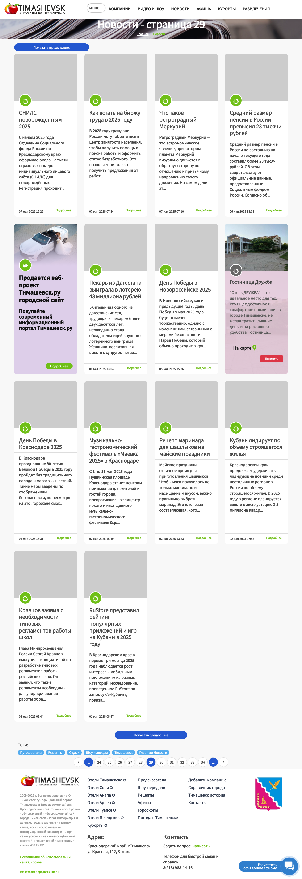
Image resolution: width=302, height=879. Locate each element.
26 (120, 762)
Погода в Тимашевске (158, 817)
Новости (180, 9)
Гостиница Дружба (251, 282)
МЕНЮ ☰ (96, 8)
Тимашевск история (206, 795)
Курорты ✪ (97, 825)
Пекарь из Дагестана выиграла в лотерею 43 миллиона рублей (115, 289)
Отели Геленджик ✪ (105, 817)
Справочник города (206, 787)
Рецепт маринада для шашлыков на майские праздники (184, 446)
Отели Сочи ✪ (100, 787)
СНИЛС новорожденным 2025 (40, 119)
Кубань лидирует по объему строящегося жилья (256, 446)
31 (172, 762)
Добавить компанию (207, 779)
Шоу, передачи (151, 787)
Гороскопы (148, 810)
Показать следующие (151, 735)
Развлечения (256, 9)
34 (203, 762)
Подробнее (63, 210)
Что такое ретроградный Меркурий (178, 119)
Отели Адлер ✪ (101, 802)
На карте (245, 346)
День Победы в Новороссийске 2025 (185, 286)
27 (130, 762)
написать (201, 846)
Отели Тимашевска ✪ (106, 779)
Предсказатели (152, 779)
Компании (120, 9)
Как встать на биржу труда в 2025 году (114, 116)
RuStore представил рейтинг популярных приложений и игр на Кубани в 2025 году (114, 626)
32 (182, 762)
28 (141, 762)
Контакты (197, 802)
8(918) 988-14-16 (178, 867)
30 (161, 762)
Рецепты (146, 795)
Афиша (204, 9)
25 (109, 762)
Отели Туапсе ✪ (101, 810)
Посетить (271, 359)
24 (99, 762)
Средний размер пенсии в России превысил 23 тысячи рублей (255, 122)
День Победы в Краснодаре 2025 (40, 443)
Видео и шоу (151, 9)
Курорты (227, 9)
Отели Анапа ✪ (101, 795)
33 (192, 762)
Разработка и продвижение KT (39, 872)
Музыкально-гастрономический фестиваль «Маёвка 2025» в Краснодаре (114, 450)
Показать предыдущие (51, 47)
